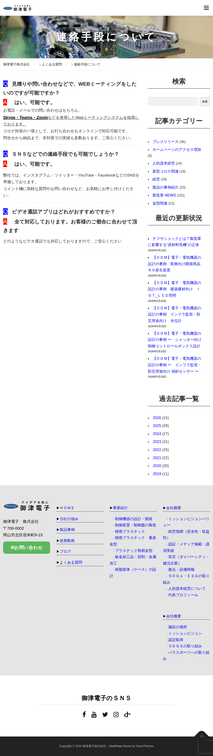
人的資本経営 (163, 163)
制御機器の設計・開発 (133, 519)
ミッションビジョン (185, 633)
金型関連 (159, 203)
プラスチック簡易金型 (133, 551)
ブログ (65, 551)
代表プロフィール (183, 595)
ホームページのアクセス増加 (176, 150)
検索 (205, 101)
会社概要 (173, 508)
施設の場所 (177, 627)
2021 (157, 458)
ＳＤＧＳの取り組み (185, 646)
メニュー (206, 8)
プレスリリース (165, 142)
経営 (156, 179)
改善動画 (67, 541)
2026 (157, 418)
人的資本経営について (187, 589)
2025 (157, 426)
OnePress (115, 746)
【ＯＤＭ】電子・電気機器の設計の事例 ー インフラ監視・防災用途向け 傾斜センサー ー (175, 364)
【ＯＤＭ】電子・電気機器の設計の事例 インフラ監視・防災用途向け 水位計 (174, 314)
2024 (157, 434)
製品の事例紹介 (165, 187)
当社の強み (69, 519)
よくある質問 (71, 562)
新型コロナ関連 (165, 171)
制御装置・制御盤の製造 (135, 525)
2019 (157, 474)
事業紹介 (120, 508)
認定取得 (175, 640)
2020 (157, 466)
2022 (157, 450)
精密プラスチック (130, 531)
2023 (157, 442)
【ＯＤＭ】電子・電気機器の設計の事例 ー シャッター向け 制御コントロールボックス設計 (174, 339)
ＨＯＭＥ (67, 508)
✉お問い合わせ (26, 548)
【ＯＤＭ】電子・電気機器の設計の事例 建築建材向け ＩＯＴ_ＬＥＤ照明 (174, 289)
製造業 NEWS (164, 195)
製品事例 (67, 530)
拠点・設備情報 (181, 569)
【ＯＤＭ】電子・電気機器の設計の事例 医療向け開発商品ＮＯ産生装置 (174, 263)
